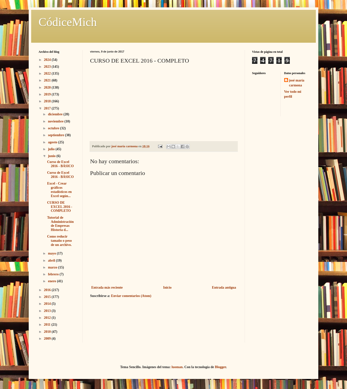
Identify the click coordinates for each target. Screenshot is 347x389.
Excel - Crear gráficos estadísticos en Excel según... (59, 190)
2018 (48, 101)
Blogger (220, 367)
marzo (53, 267)
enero (52, 281)
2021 (48, 80)
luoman (177, 367)
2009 (48, 338)
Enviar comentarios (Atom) (131, 296)
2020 (48, 87)
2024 (48, 60)
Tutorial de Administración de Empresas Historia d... (60, 224)
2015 (48, 297)
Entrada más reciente (107, 287)
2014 (48, 304)
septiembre (56, 135)
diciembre (55, 114)
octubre (54, 128)
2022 (48, 73)
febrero (53, 274)
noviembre (56, 121)
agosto (53, 142)
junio (52, 156)
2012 (48, 318)
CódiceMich (68, 21)
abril (52, 260)
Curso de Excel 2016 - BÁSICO (60, 164)
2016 (48, 290)
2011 (48, 324)
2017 (48, 108)
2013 (48, 311)
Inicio (167, 287)
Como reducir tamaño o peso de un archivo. (59, 241)
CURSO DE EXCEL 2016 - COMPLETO (59, 207)
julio (51, 149)
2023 (48, 66)
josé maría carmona (297, 83)
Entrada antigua (224, 287)
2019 (48, 94)
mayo (52, 253)
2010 (48, 332)
